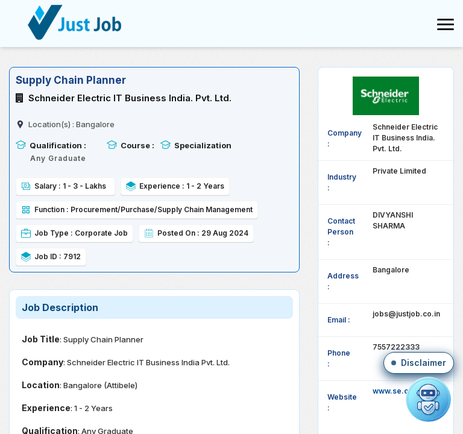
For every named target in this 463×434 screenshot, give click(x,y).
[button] (418, 363)
